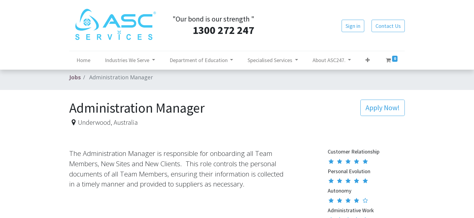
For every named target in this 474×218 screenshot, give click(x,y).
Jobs (75, 77)
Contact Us (388, 25)
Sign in (353, 25)
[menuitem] (83, 60)
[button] (367, 60)
